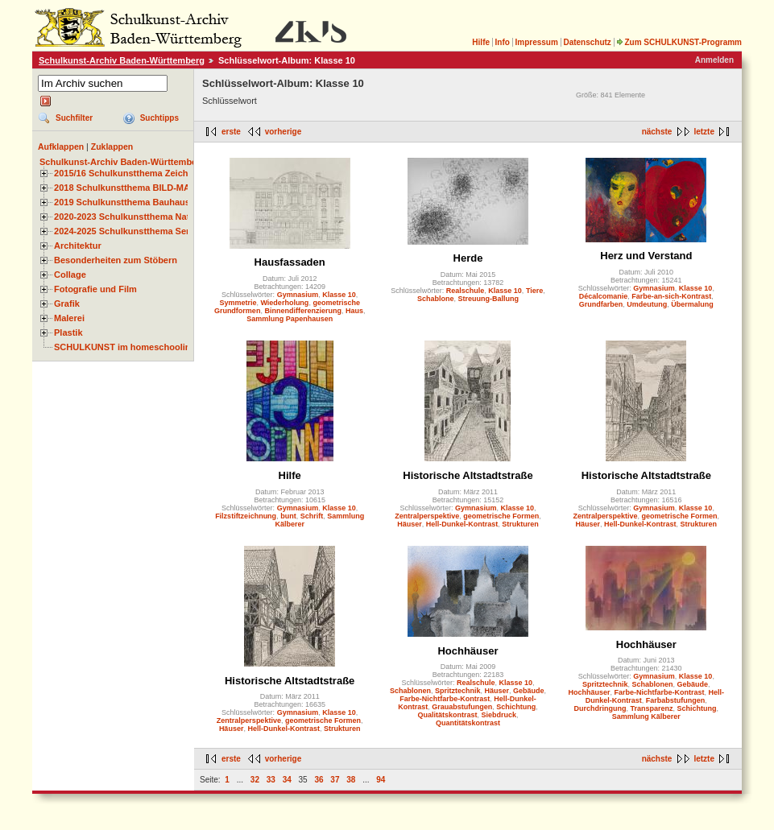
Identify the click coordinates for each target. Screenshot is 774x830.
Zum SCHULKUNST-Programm (679, 42)
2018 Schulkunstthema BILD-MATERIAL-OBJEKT (157, 187)
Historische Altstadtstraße (467, 475)
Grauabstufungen (462, 707)
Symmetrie (237, 303)
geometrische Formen (501, 516)
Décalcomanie (603, 296)
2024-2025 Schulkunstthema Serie (125, 231)
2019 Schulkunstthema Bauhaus (122, 202)
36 (318, 779)
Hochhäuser (467, 651)
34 (287, 779)
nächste (657, 131)
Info (502, 42)
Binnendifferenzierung (302, 311)
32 (254, 779)
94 (380, 779)
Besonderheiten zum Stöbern (115, 260)
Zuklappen (112, 146)
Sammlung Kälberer (646, 716)
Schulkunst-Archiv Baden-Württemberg (122, 60)
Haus (354, 311)
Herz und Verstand (646, 256)
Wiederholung (284, 303)
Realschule (465, 291)
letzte (703, 131)
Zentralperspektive (427, 516)
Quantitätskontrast (468, 723)
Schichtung (516, 707)
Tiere (534, 291)
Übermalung (692, 304)
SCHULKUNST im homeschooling (125, 347)
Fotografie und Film (95, 289)
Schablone (435, 299)
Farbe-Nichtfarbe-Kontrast (444, 699)
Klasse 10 (339, 295)
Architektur (77, 245)
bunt (288, 516)
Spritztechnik (458, 691)
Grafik (67, 303)
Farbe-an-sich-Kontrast (671, 296)
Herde (468, 258)
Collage (70, 274)
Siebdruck (499, 715)
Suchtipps (159, 118)
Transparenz (652, 708)
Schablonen (410, 691)
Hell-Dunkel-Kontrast (462, 524)
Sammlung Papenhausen (289, 319)
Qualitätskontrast (447, 715)
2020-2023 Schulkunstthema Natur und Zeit (144, 216)
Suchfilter (74, 118)
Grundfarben (601, 304)
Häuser (409, 524)
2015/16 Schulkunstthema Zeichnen (129, 173)
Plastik (68, 332)
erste (231, 131)
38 (350, 779)
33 (271, 779)
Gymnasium (298, 295)
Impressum (536, 42)
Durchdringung (600, 708)
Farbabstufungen (676, 700)
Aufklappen (61, 146)
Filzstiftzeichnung (245, 516)
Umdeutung (647, 304)
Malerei (69, 318)
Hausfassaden (290, 262)
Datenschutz (587, 42)
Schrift (312, 516)
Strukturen (520, 524)
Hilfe (481, 42)
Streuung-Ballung (488, 299)
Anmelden (714, 60)
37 (334, 779)
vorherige (283, 131)
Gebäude (528, 691)
